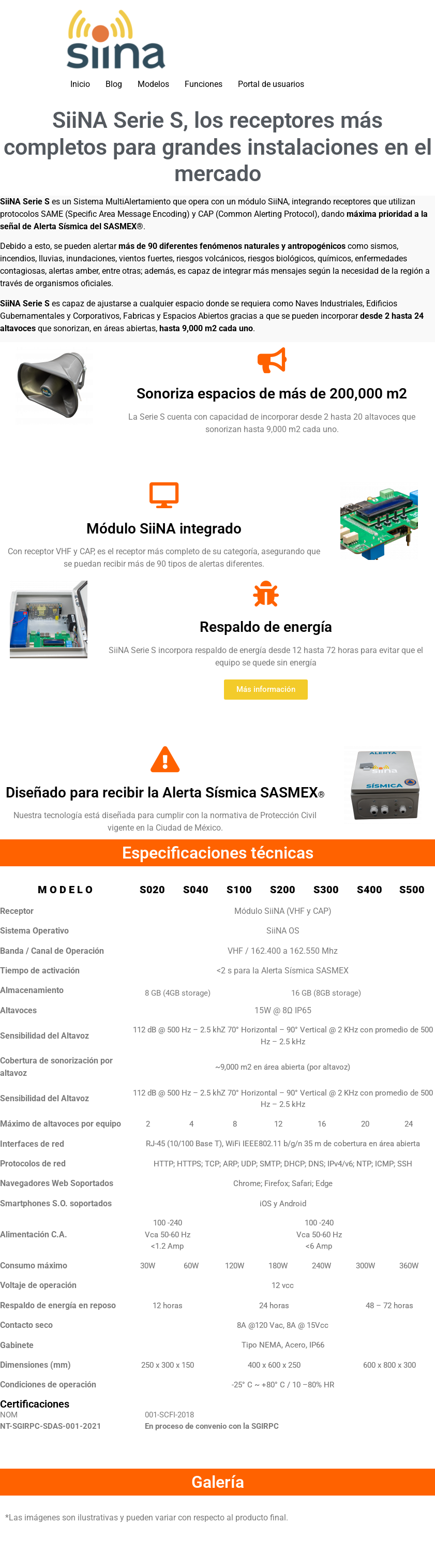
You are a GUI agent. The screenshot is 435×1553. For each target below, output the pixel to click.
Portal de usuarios (271, 84)
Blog (114, 84)
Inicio (80, 84)
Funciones (203, 84)
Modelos (153, 84)
